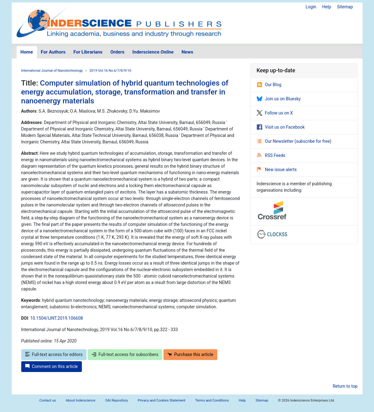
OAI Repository (116, 400)
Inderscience (153, 52)
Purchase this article (190, 354)
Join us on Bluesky (279, 98)
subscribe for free (313, 141)
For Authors (53, 52)
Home (26, 52)
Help (326, 6)
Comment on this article (51, 366)
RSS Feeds (271, 155)
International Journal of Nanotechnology (52, 71)
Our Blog (269, 84)
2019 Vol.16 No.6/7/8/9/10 (110, 71)
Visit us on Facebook (281, 127)
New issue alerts (277, 169)
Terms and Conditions (212, 400)
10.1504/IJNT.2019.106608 (56, 318)
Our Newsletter (276, 141)
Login (311, 6)
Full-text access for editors (54, 354)
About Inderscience (80, 400)
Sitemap (345, 6)
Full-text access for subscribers (125, 354)
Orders (117, 52)
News (187, 52)
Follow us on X (275, 112)
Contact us (47, 400)
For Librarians (87, 52)
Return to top (345, 386)
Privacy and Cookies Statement (162, 400)
